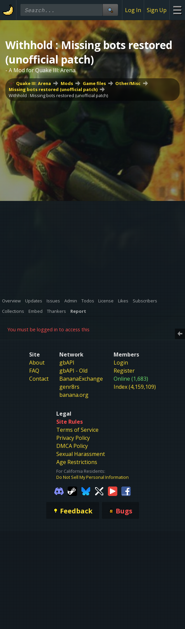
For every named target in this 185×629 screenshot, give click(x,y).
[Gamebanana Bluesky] (85, 491)
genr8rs (69, 386)
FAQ (34, 370)
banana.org (73, 395)
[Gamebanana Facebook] (126, 491)
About (37, 362)
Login (121, 362)
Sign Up (157, 10)
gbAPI (66, 362)
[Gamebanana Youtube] (112, 491)
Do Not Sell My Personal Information (92, 477)
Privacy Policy (73, 438)
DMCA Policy (72, 446)
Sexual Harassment (80, 454)
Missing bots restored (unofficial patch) (53, 89)
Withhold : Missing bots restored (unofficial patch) (58, 95)
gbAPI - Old (73, 370)
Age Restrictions (76, 462)
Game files (94, 83)
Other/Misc (127, 83)
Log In (133, 10)
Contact (39, 378)
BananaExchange (81, 378)
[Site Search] (110, 10)
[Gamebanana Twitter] (99, 491)
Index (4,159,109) (135, 386)
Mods (67, 83)
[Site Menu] (177, 10)
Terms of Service (77, 429)
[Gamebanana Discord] (59, 491)
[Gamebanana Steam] (72, 491)
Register (124, 370)
